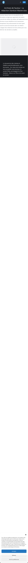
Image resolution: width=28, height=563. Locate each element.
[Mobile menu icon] (24, 2)
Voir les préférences (14, 559)
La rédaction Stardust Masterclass (14, 9)
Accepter (14, 551)
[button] (26, 534)
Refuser (14, 555)
